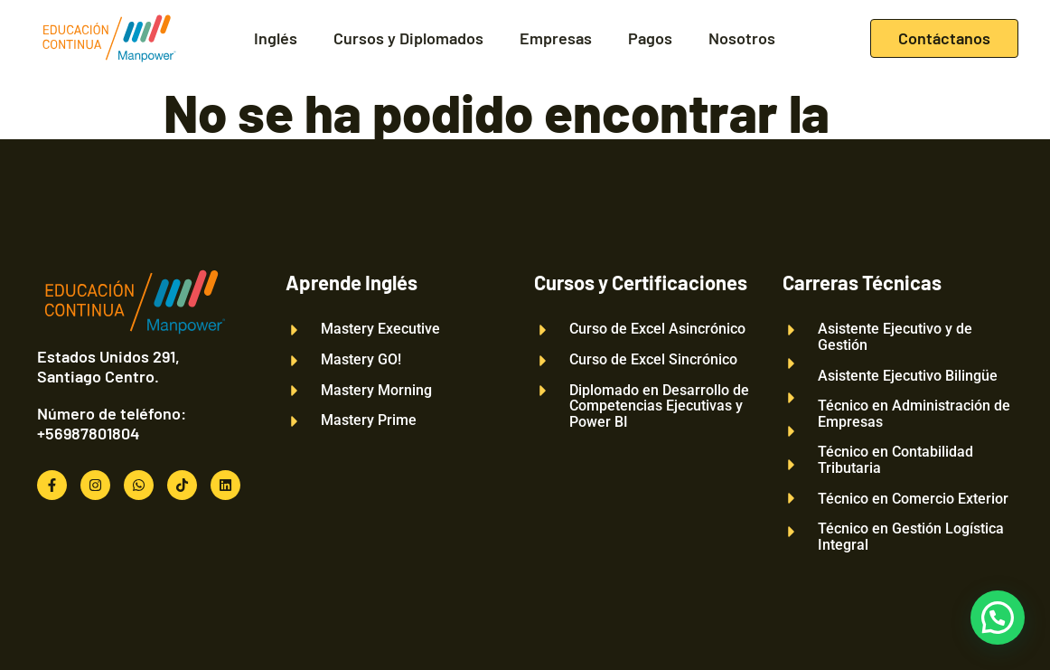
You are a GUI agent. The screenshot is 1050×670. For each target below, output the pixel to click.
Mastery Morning (376, 390)
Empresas (556, 38)
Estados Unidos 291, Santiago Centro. (108, 366)
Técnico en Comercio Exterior (913, 499)
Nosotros (741, 38)
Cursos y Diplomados (408, 38)
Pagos (650, 38)
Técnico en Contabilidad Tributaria (895, 460)
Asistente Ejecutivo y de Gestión (895, 337)
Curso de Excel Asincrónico (657, 329)
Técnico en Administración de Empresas (914, 413)
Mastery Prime (369, 420)
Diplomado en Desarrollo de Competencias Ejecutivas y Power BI (659, 406)
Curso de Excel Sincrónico (653, 360)
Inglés (275, 38)
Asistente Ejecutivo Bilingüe (908, 376)
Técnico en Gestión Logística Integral (911, 536)
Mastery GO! (361, 360)
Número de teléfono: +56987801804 (111, 423)
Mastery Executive (380, 329)
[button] (997, 617)
